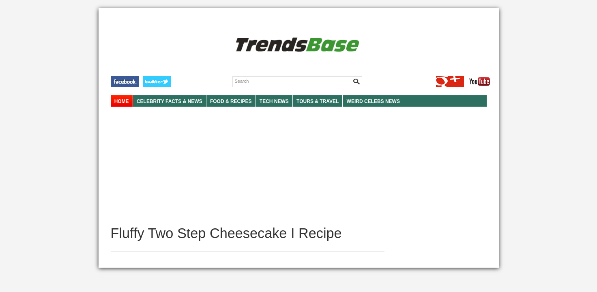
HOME (121, 101)
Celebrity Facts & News (169, 101)
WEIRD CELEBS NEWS (373, 101)
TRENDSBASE (296, 45)
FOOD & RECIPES (231, 101)
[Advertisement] (247, 166)
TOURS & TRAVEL (317, 101)
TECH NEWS (274, 101)
